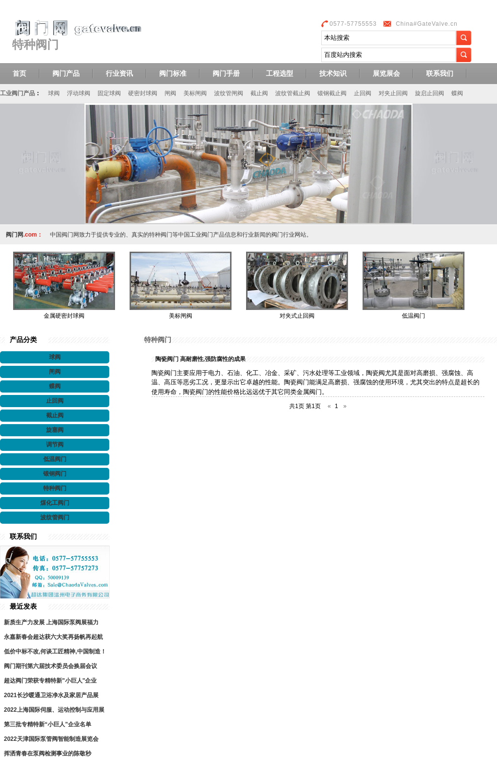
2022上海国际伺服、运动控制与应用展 (54, 709)
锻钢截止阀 (332, 93)
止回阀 (362, 93)
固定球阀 (109, 93)
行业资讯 (119, 73)
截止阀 (259, 93)
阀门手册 (226, 73)
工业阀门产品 (17, 93)
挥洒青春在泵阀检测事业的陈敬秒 (47, 753)
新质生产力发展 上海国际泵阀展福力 (51, 622)
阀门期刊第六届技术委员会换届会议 (50, 666)
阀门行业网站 (288, 234)
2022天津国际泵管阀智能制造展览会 (51, 739)
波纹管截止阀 (292, 93)
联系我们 (439, 73)
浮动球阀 (78, 93)
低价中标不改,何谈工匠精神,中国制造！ (55, 651)
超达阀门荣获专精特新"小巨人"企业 (50, 680)
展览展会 (386, 73)
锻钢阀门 (54, 473)
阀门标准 (172, 73)
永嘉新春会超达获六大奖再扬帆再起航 (53, 637)
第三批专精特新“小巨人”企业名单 (47, 724)
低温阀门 (413, 315)
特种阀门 (54, 488)
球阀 (54, 93)
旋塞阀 (55, 430)
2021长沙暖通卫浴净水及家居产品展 (51, 695)
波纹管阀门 (54, 517)
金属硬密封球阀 (64, 315)
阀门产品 (66, 73)
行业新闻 (253, 234)
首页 (19, 73)
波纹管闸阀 (228, 93)
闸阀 (170, 93)
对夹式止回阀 (297, 315)
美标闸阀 (195, 93)
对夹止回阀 (393, 93)
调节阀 (55, 444)
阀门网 (14, 234)
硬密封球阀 (142, 93)
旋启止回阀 (429, 93)
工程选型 (279, 73)
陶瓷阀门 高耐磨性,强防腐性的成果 (200, 359)
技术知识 (333, 73)
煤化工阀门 (54, 502)
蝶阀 (457, 93)
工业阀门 (201, 234)
